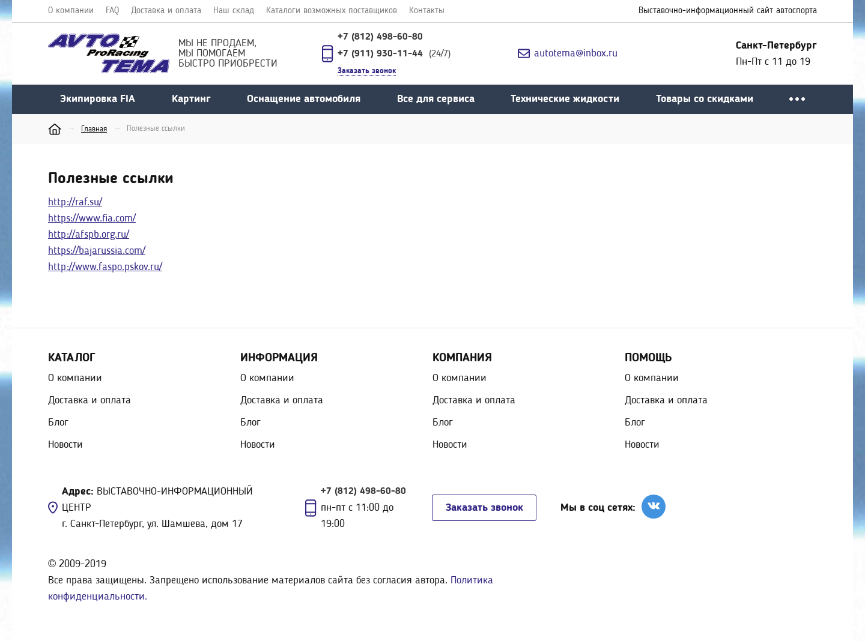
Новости (65, 444)
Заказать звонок (484, 507)
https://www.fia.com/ (92, 218)
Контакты (427, 11)
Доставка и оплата (166, 11)
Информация (279, 358)
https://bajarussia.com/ (96, 250)
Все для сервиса (436, 99)
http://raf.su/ (75, 202)
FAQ (112, 11)
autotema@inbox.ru (576, 53)
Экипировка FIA (97, 99)
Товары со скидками (704, 99)
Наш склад (233, 11)
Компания (462, 358)
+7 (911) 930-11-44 (382, 54)
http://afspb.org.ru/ (88, 234)
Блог (58, 422)
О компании (71, 11)
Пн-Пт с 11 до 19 (776, 53)
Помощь (648, 358)
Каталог (72, 358)
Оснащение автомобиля (303, 99)
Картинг (191, 99)
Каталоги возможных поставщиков (331, 11)
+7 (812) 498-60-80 (380, 37)
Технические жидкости (565, 99)
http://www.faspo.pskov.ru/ (105, 267)
